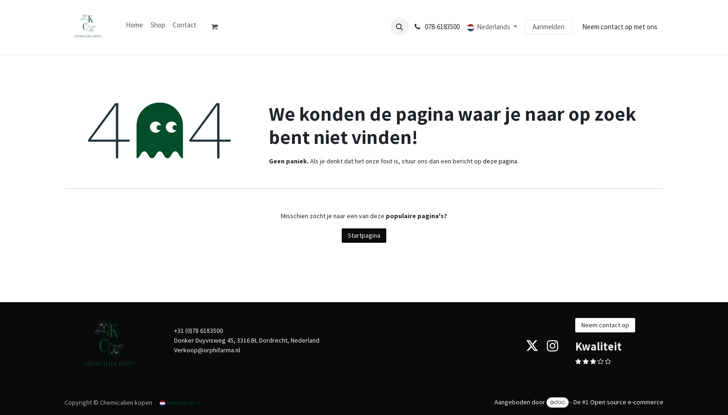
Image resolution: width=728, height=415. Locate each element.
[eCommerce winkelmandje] (218, 27)
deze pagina (500, 161)
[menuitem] (134, 25)
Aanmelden (549, 26)
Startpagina (364, 235)
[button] (399, 27)
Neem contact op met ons (619, 26)
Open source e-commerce (626, 402)
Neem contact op (605, 325)
